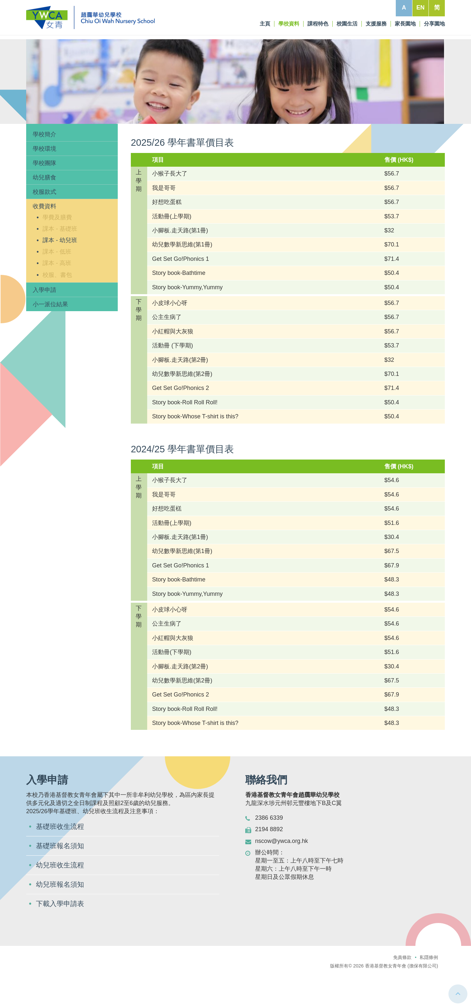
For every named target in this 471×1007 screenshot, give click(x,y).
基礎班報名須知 (61, 876)
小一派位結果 (50, 334)
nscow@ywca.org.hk (282, 870)
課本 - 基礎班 (60, 258)
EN (420, 7)
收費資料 (81, 134)
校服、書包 (57, 304)
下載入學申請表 (61, 935)
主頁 (37, 134)
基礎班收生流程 (61, 857)
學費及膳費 (57, 247)
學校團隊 (44, 193)
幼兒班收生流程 (61, 896)
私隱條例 (429, 989)
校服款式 (44, 222)
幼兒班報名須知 (61, 916)
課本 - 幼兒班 (60, 270)
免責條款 (402, 989)
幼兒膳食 (44, 207)
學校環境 (44, 178)
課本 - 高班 (57, 293)
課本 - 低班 (57, 281)
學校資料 (57, 134)
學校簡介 (44, 164)
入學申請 (44, 319)
